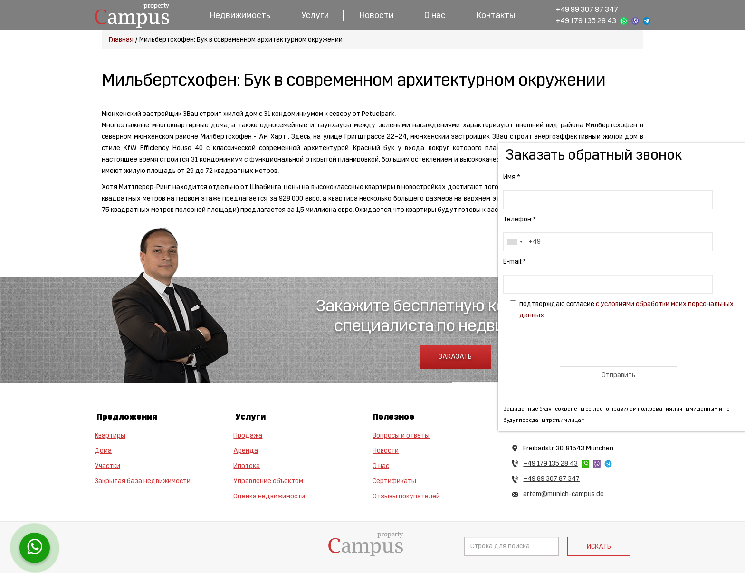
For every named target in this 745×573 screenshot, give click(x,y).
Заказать (455, 357)
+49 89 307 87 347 (586, 9)
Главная (121, 40)
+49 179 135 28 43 (585, 20)
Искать (599, 547)
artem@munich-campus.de (563, 494)
